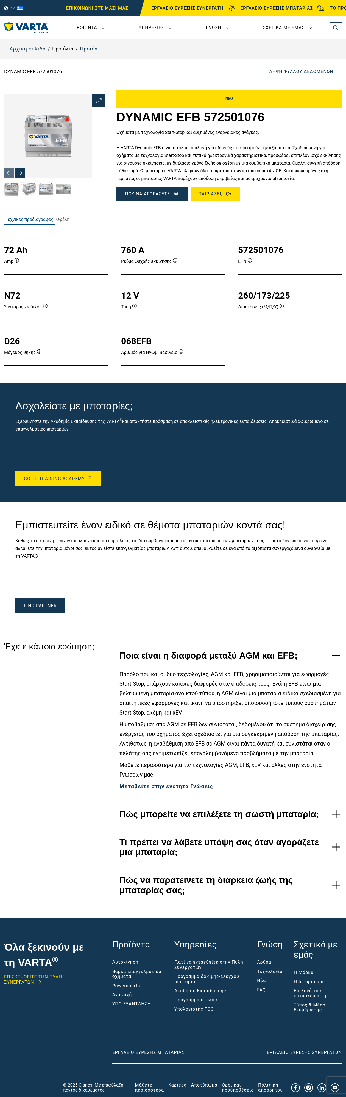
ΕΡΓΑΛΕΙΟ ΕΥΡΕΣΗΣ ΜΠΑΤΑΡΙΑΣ (282, 8)
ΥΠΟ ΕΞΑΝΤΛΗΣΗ (131, 1003)
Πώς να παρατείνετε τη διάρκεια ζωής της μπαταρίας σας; (206, 885)
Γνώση (213, 27)
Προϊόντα (85, 27)
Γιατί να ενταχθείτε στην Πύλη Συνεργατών (208, 965)
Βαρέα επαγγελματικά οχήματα (136, 974)
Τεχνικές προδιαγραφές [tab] (29, 219)
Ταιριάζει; (215, 194)
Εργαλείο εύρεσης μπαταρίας (148, 1052)
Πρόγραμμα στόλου (195, 999)
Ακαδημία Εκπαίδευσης (200, 990)
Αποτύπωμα (204, 1085)
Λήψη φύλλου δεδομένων (301, 71)
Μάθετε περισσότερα (149, 1087)
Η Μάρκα (304, 972)
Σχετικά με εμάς (284, 27)
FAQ (261, 989)
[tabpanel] (173, 299)
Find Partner (40, 605)
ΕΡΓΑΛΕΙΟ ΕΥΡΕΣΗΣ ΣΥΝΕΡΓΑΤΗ (193, 8)
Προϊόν (88, 49)
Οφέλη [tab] (63, 219)
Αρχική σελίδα (28, 49)
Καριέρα (177, 1085)
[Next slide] (20, 173)
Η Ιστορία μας (309, 981)
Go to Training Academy (54, 478)
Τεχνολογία (270, 971)
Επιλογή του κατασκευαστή (310, 993)
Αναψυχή (122, 994)
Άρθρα (264, 962)
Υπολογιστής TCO (194, 1009)
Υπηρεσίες (151, 27)
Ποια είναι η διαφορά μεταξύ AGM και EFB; (208, 655)
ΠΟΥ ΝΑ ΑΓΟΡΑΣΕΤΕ (152, 194)
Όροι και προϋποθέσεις (238, 1087)
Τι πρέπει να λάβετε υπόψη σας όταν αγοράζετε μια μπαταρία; (219, 847)
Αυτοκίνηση (125, 962)
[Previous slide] (9, 173)
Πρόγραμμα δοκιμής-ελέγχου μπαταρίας (206, 979)
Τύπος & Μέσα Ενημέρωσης (309, 1007)
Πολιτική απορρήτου (270, 1087)
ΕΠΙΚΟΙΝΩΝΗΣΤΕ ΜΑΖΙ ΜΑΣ (97, 8)
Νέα (261, 980)
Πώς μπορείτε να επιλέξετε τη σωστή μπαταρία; (219, 814)
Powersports (126, 985)
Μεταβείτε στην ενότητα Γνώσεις (166, 786)
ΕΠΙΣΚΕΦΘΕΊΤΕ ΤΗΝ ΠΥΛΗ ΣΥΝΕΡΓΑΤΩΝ (33, 980)
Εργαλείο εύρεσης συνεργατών (304, 1052)
